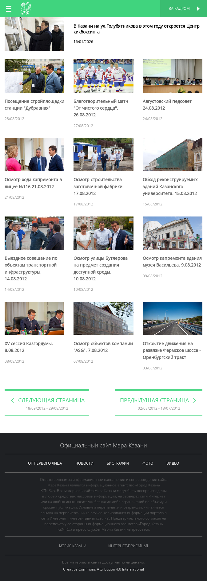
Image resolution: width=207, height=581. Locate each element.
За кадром (179, 8)
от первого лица (45, 463)
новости (84, 463)
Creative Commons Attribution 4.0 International (103, 569)
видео (172, 463)
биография (118, 463)
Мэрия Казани (72, 545)
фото (147, 463)
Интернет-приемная (128, 545)
